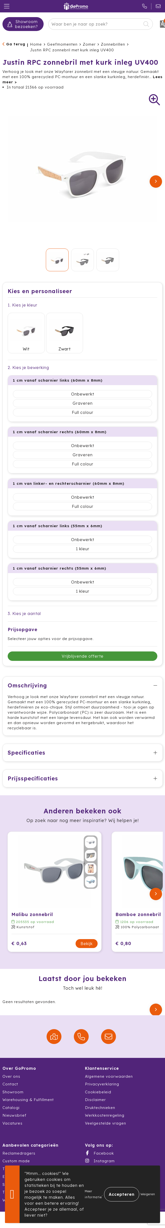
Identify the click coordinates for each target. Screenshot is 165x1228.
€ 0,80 (123, 942)
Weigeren (147, 1194)
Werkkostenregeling (104, 1114)
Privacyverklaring (102, 1083)
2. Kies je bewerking (28, 366)
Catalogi (11, 1106)
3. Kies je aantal (24, 612)
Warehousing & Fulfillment (28, 1099)
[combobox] (95, 24)
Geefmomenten (62, 44)
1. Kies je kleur (22, 305)
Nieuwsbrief (14, 1114)
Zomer (89, 44)
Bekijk (87, 942)
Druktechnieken (100, 1106)
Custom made (16, 1160)
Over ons (11, 1075)
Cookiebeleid (98, 1091)
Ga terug (15, 44)
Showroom (13, 1091)
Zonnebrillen (113, 44)
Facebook (99, 1152)
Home (36, 44)
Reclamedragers (18, 1152)
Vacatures (12, 1122)
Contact (10, 1083)
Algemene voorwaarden (109, 1075)
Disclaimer (95, 1099)
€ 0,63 (19, 942)
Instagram (100, 1160)
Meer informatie (93, 1194)
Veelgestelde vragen (105, 1122)
